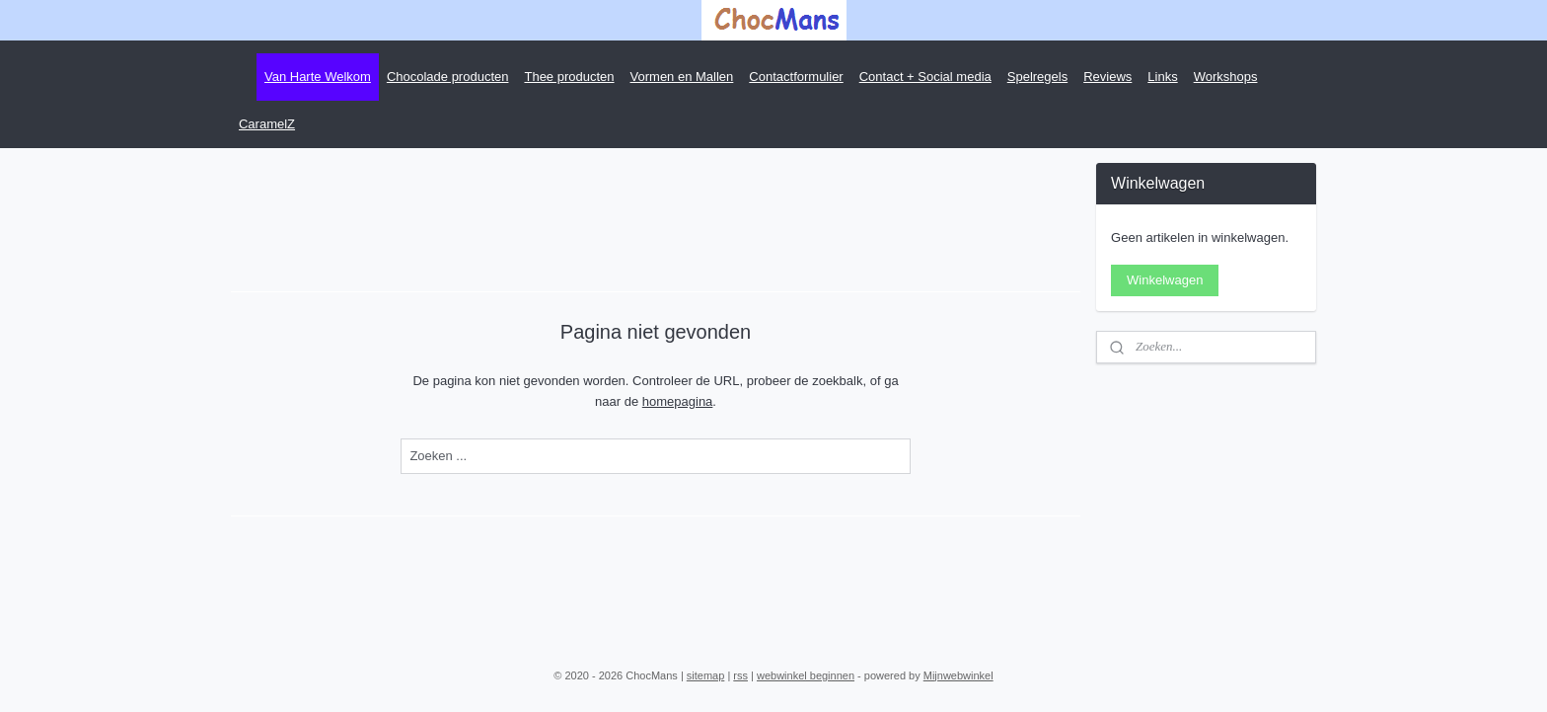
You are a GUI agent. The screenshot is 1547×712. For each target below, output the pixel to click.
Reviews (1107, 76)
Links (1162, 76)
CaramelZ (267, 124)
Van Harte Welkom (317, 76)
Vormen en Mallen (682, 76)
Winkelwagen (1165, 280)
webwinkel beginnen (805, 675)
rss (740, 675)
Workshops (1226, 76)
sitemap (706, 675)
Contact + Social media (925, 76)
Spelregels (1037, 76)
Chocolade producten (448, 76)
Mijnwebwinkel (958, 675)
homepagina (677, 401)
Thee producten (569, 76)
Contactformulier (796, 76)
